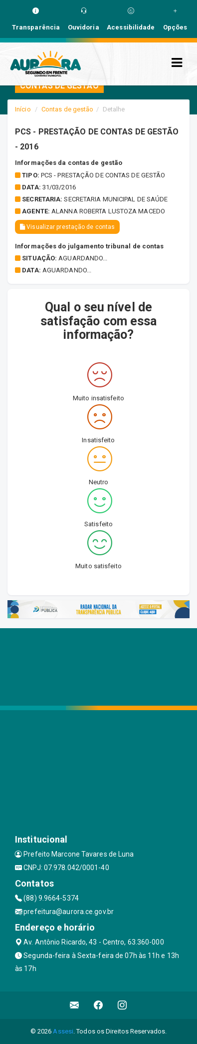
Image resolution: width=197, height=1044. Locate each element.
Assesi (63, 1031)
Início (23, 109)
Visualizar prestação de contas (67, 226)
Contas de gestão (67, 109)
